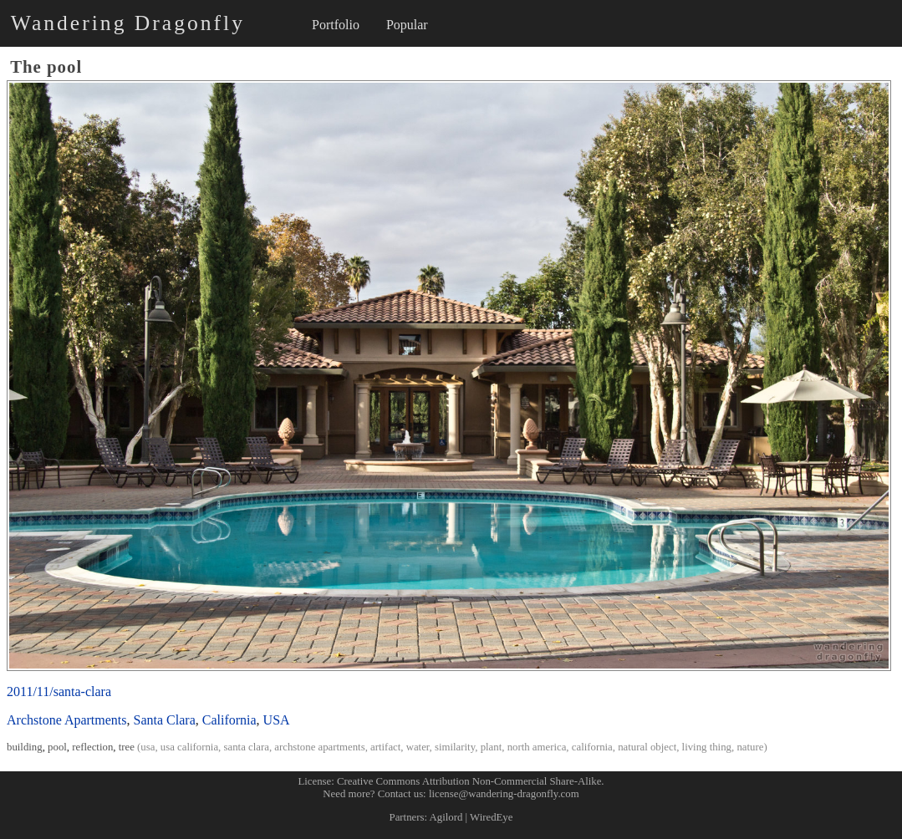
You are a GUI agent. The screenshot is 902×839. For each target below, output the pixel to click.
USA (276, 720)
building (25, 747)
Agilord (446, 817)
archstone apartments (319, 747)
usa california (189, 747)
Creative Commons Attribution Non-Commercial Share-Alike (469, 781)
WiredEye (491, 817)
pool (57, 747)
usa (147, 747)
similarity (455, 747)
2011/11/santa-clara (59, 691)
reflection (92, 747)
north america (537, 747)
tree (127, 747)
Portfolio (335, 25)
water (418, 747)
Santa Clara (165, 720)
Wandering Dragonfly (128, 23)
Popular (407, 25)
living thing (706, 747)
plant (491, 747)
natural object (647, 747)
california (592, 747)
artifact (385, 747)
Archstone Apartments (67, 720)
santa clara (246, 747)
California (229, 720)
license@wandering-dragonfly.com (504, 794)
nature (749, 747)
